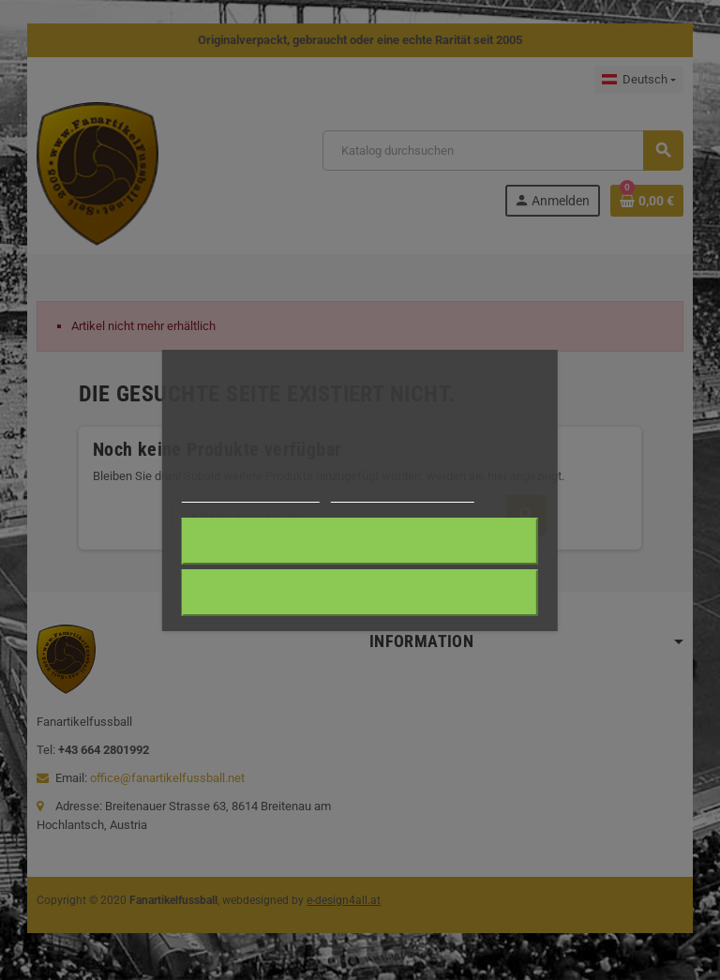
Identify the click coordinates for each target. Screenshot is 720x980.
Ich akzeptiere (359, 541)
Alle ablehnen (360, 592)
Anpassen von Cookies (401, 494)
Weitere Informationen (251, 494)
